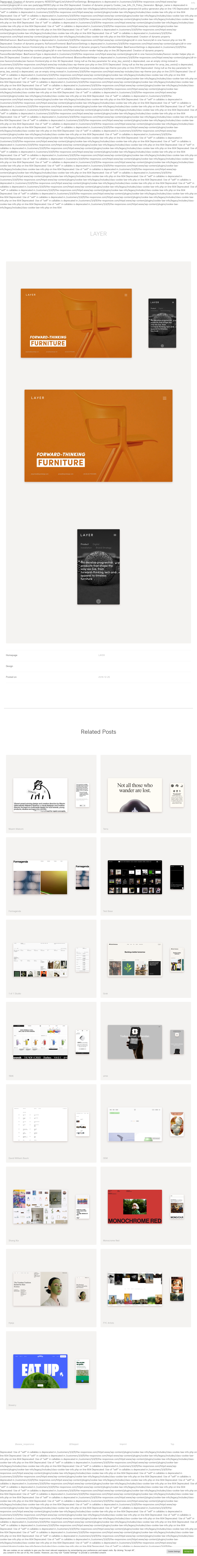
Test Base (108, 908)
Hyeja (11, 1320)
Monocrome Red (112, 1238)
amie (105, 1073)
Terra (105, 826)
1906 (11, 1073)
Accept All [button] (188, 1551)
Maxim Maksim (16, 826)
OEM (105, 1155)
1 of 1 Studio (15, 991)
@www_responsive (25, 1441)
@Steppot (74, 1441)
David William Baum (19, 1155)
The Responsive (13, 2)
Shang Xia (14, 1238)
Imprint (123, 1441)
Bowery (13, 1402)
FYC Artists (109, 1320)
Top (172, 1441)
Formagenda (15, 908)
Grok (105, 991)
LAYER (101, 652)
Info (193, 2)
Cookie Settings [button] (174, 1551)
